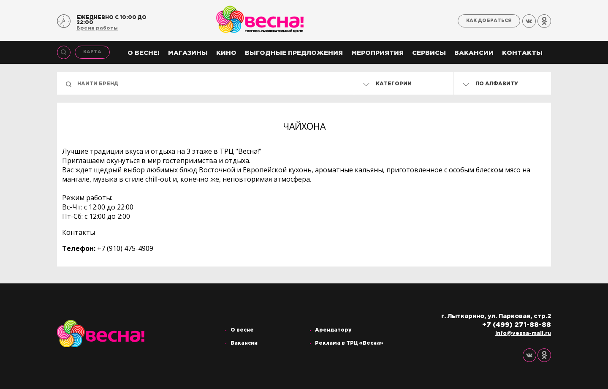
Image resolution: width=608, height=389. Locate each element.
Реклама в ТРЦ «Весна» (349, 343)
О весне (242, 330)
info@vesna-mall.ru (523, 333)
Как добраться (489, 21)
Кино (226, 53)
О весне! (144, 53)
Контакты (522, 53)
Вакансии (474, 53)
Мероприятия (377, 53)
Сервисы (429, 53)
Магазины (188, 53)
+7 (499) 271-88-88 (516, 325)
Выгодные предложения (294, 53)
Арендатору (333, 330)
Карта (92, 52)
